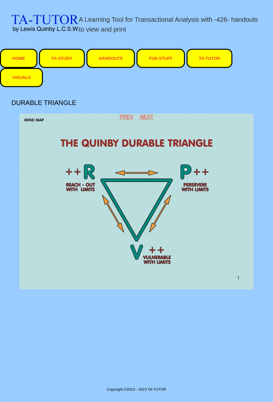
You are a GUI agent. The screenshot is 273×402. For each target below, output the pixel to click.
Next (146, 117)
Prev (126, 117)
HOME (18, 58)
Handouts (111, 58)
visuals (21, 77)
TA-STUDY (61, 58)
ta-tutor (209, 58)
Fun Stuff (160, 58)
